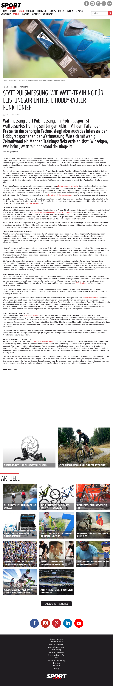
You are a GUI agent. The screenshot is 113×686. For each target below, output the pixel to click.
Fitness (4, 11)
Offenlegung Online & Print (56, 655)
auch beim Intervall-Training (43, 341)
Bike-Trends (36, 14)
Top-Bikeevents (48, 14)
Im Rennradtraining (31, 315)
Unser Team (56, 663)
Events (70, 11)
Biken (21, 11)
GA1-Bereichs (81, 283)
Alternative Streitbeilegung (56, 660)
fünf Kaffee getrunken (32, 203)
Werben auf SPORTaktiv (56, 652)
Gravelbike (25, 14)
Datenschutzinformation (56, 644)
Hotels (61, 11)
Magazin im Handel (56, 641)
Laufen (13, 11)
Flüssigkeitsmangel (64, 195)
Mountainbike (6, 14)
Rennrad (16, 14)
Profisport (42, 11)
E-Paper (79, 11)
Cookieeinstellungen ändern (56, 647)
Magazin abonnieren (56, 639)
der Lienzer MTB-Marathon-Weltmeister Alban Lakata (51, 212)
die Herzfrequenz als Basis (67, 186)
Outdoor (30, 11)
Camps (53, 11)
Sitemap (56, 668)
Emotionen (52, 195)
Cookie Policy (56, 649)
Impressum (56, 665)
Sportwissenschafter (90, 298)
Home (5, 87)
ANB (56, 657)
